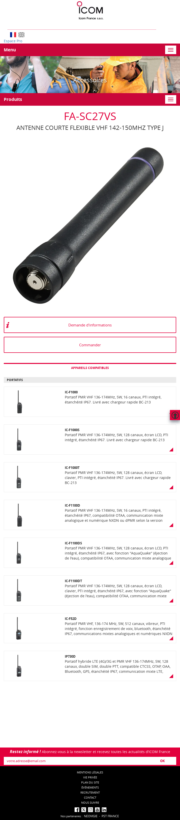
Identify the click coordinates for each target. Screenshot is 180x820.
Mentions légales (90, 772)
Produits (13, 99)
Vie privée (90, 777)
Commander (90, 344)
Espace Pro (13, 41)
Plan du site (90, 782)
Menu (10, 50)
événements (90, 787)
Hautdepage (175, 415)
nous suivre (90, 802)
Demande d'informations (90, 324)
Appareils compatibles (90, 368)
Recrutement (90, 792)
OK (162, 761)
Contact (90, 797)
